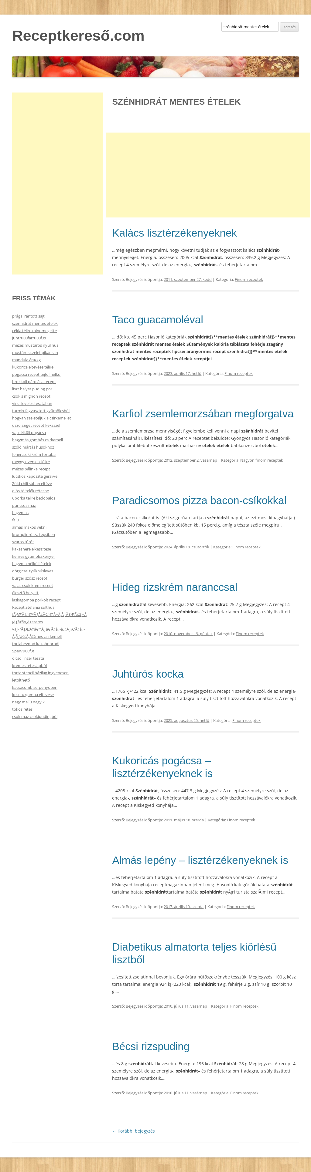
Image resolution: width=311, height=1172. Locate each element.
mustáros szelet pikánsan (35, 352)
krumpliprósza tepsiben (33, 534)
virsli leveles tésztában (32, 403)
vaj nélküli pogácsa (29, 432)
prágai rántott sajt (28, 316)
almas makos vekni (29, 527)
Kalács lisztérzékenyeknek (174, 233)
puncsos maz (24, 505)
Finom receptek (249, 279)
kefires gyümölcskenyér (33, 556)
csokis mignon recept (31, 396)
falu (15, 520)
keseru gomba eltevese (33, 694)
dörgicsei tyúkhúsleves (32, 571)
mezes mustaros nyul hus (35, 345)
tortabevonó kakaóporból (35, 643)
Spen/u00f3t (23, 651)
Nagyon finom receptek (261, 460)
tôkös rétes (22, 709)
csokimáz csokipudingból (34, 716)
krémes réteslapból (29, 665)
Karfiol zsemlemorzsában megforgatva (202, 413)
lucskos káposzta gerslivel (35, 476)
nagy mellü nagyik (28, 702)
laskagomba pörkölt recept (36, 600)
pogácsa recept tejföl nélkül (36, 374)
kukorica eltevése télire (32, 367)
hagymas (20, 512)
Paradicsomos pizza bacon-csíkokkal (199, 500)
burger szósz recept (29, 578)
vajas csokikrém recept (32, 585)
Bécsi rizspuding (151, 1046)
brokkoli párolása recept (34, 381)
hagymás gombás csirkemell (37, 440)
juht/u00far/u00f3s (29, 338)
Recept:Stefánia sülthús (33, 607)
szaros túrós (23, 541)
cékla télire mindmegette (34, 330)
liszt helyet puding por (32, 389)
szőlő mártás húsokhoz (33, 447)
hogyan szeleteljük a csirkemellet (41, 418)
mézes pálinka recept (31, 469)
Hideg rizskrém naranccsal (174, 587)
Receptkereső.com (78, 35)
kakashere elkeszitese (31, 549)
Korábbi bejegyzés (133, 1131)
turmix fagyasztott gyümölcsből (41, 410)
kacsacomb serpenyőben (34, 687)
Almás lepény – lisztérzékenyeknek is (200, 860)
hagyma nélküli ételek (31, 563)
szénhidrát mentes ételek (35, 323)
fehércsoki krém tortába (34, 454)
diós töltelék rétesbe (30, 490)
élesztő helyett (25, 592)
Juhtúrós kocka (147, 674)
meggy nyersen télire (31, 461)
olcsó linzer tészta (28, 658)
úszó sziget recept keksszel (36, 425)
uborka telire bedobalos (33, 498)
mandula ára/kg (26, 359)
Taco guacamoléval (157, 319)
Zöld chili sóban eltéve (32, 483)
